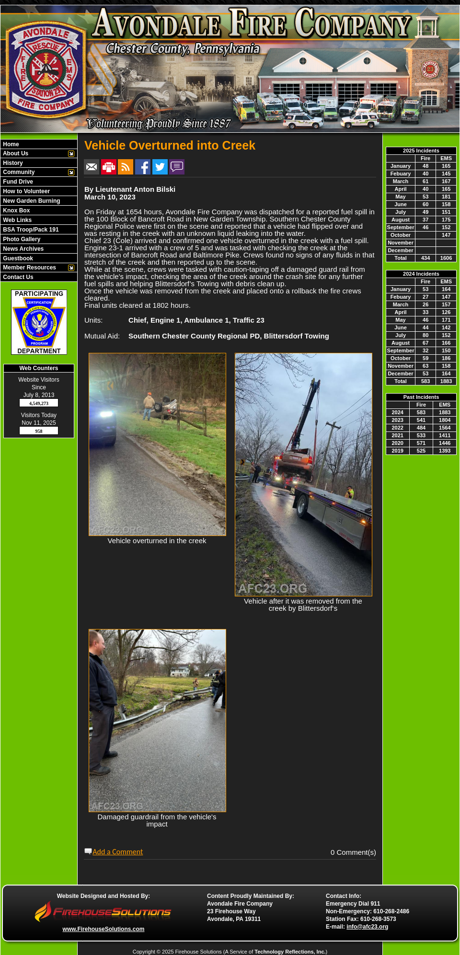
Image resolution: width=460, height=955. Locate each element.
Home (10, 144)
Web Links (16, 220)
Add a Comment (117, 851)
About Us (14, 153)
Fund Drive (17, 181)
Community (17, 172)
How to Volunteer (25, 191)
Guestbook (17, 258)
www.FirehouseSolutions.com (104, 929)
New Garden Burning (30, 201)
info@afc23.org (367, 926)
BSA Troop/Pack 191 (30, 229)
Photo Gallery (20, 239)
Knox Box (15, 210)
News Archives (22, 248)
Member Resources (28, 267)
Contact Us (17, 277)
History (12, 163)
